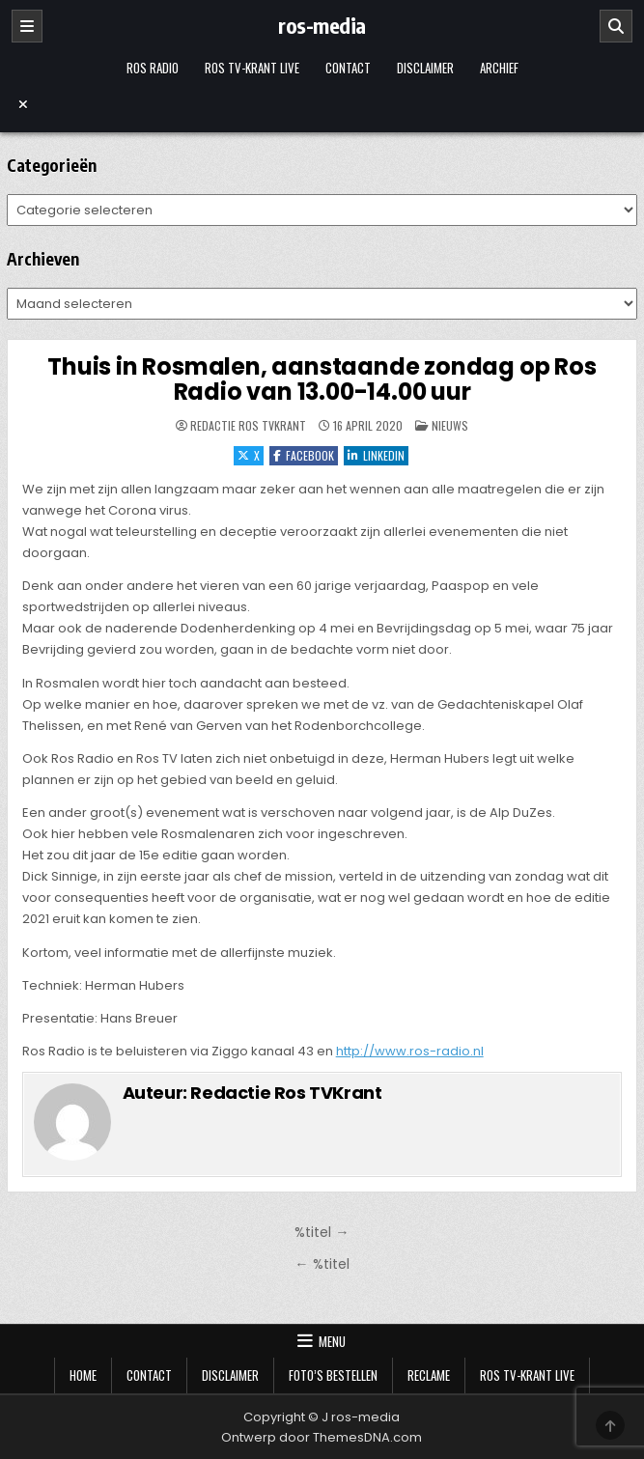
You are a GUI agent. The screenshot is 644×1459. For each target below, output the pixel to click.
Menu (332, 1341)
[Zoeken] (616, 26)
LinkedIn (376, 455)
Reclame (428, 1375)
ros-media (322, 25)
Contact (348, 67)
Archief (499, 67)
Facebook (303, 455)
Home (83, 1375)
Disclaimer (425, 67)
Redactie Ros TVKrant (248, 426)
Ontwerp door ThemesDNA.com (321, 1437)
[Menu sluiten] (322, 104)
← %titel (321, 1264)
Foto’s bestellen (333, 1375)
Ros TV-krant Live (252, 67)
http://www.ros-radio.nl (410, 1051)
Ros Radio (152, 67)
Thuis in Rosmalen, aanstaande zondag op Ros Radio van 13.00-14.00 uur (321, 379)
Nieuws (450, 425)
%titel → (321, 1232)
